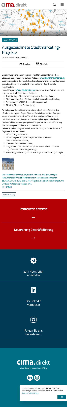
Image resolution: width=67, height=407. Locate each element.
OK (62, 397)
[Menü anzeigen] (62, 4)
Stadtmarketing (9, 194)
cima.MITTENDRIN (10, 40)
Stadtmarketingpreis (14, 174)
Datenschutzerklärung (30, 392)
